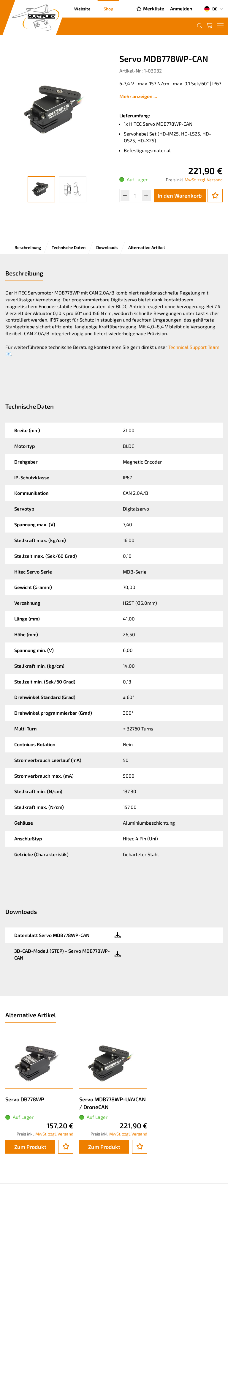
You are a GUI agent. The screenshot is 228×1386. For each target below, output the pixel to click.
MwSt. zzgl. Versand (204, 179)
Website (82, 8)
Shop (108, 8)
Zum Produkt (30, 1147)
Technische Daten (69, 247)
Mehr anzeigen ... (138, 96)
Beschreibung (28, 247)
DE (210, 9)
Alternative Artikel (146, 247)
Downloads (107, 247)
